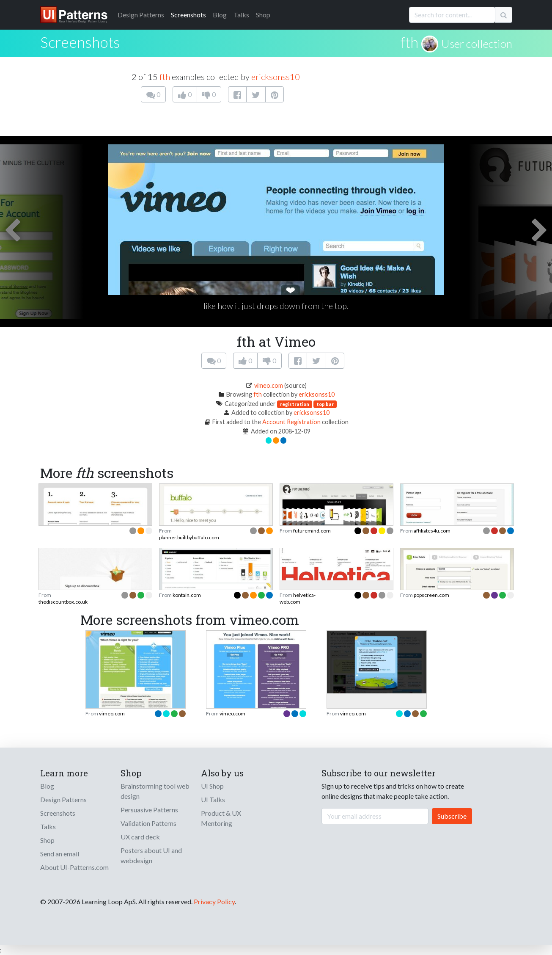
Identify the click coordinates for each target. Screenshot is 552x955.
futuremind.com (312, 530)
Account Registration (291, 421)
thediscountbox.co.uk (63, 602)
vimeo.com (268, 385)
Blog (220, 15)
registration (294, 404)
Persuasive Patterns (149, 810)
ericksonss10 (275, 77)
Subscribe (452, 816)
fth (409, 42)
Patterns (141, 15)
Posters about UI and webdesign (151, 855)
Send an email (59, 854)
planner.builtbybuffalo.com (189, 537)
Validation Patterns (148, 823)
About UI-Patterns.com (74, 867)
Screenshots (188, 15)
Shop (263, 15)
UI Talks (213, 799)
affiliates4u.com (432, 530)
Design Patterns (63, 799)
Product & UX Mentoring (221, 818)
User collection (476, 43)
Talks (241, 15)
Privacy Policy (214, 901)
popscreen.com (431, 595)
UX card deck (140, 837)
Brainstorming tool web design (155, 791)
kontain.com (187, 595)
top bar (325, 404)
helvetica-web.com (298, 598)
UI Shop (212, 786)
